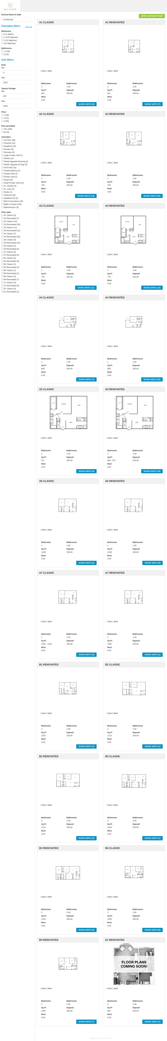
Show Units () (86, 104)
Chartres (7, 143)
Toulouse (8, 195)
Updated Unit (9, 198)
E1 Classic (8, 289)
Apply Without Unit (152, 16)
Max (3, 77)
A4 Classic (8, 233)
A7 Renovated (10, 255)
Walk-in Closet (10, 204)
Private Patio (9, 174)
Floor (3, 112)
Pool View (8, 167)
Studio (6, 192)
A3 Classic (8, 227)
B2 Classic (8, 264)
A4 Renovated (10, 237)
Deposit (70, 90)
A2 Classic (8, 221)
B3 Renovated (10, 273)
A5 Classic (8, 240)
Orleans (7, 158)
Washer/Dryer (10, 207)
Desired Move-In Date (11, 14)
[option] (68, 46)
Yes (5, 129)
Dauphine (8, 146)
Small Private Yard (12, 183)
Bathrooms (6, 48)
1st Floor (7, 140)
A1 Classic (8, 215)
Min (3, 68)
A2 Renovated (10, 224)
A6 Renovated (10, 249)
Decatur (7, 149)
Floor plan (6, 212)
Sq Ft (43, 90)
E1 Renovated (10, 292)
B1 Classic (8, 258)
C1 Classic (8, 282)
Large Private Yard (12, 155)
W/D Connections (11, 201)
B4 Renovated (10, 279)
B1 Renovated (10, 261)
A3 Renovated (10, 230)
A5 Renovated (10, 243)
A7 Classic (8, 252)
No (5, 132)
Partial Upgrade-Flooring (14, 161)
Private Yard (9, 177)
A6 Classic (8, 246)
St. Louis (7, 189)
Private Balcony (10, 170)
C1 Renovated (10, 285)
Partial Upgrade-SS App (14, 164)
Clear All (28, 27)
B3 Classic (8, 270)
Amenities (6, 137)
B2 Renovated (10, 267)
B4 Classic (8, 276)
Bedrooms (6, 31)
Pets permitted (8, 126)
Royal (6, 180)
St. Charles (8, 186)
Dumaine (8, 152)
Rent (43, 97)
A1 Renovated (10, 218)
